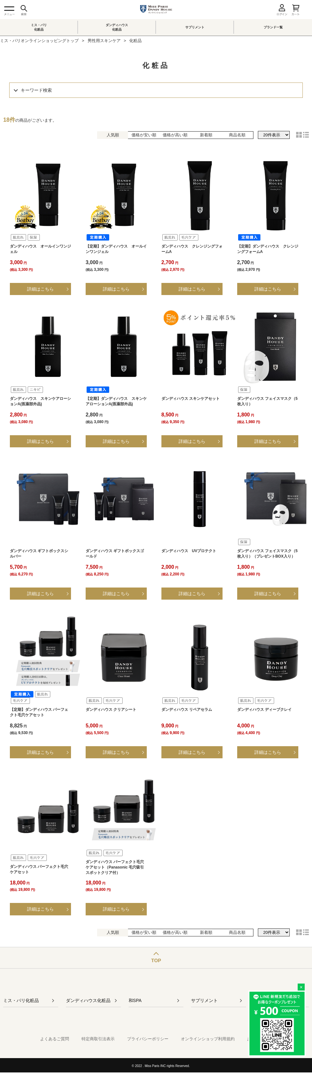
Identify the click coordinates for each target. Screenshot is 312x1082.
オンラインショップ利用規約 (208, 1038)
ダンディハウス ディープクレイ (264, 709)
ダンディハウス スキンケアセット (190, 398)
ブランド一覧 (273, 27)
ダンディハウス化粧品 (117, 27)
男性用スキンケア (104, 40)
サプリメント (194, 27)
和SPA (135, 1000)
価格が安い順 (143, 135)
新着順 (206, 135)
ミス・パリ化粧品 (39, 27)
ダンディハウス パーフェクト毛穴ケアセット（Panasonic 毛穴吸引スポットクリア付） (115, 867)
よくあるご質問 (54, 1038)
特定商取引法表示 (98, 1038)
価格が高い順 (175, 135)
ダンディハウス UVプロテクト (188, 551)
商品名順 (237, 135)
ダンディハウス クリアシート (111, 709)
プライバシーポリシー (147, 1038)
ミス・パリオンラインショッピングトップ (39, 40)
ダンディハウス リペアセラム (186, 709)
